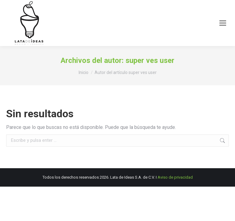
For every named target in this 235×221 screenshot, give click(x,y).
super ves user (149, 60)
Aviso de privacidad (175, 177)
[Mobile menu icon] (223, 23)
